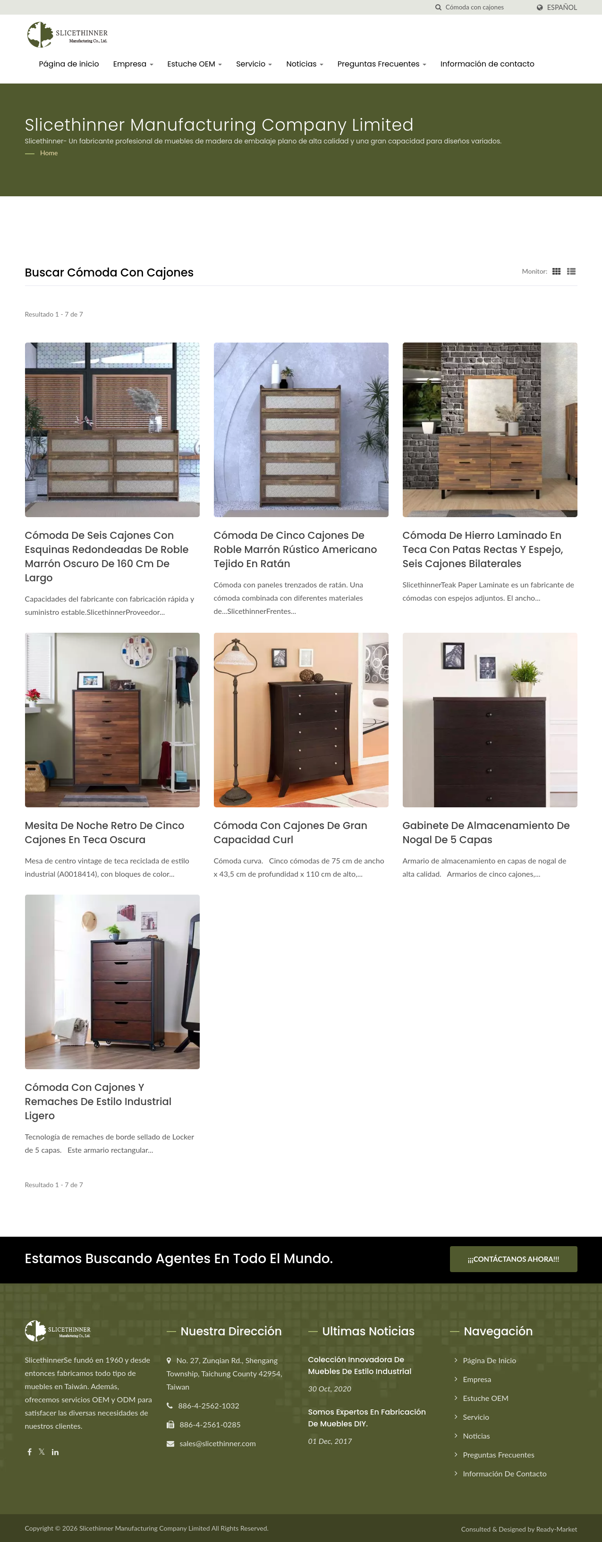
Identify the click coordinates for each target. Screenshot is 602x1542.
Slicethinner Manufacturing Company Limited (144, 1526)
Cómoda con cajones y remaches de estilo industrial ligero (98, 1102)
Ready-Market (556, 1527)
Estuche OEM (195, 64)
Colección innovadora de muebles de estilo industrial (360, 1363)
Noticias (304, 64)
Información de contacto (487, 64)
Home (49, 153)
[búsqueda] (439, 7)
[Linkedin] (55, 1450)
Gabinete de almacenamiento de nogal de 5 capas (486, 832)
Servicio (254, 64)
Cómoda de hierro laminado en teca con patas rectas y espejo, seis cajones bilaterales (483, 549)
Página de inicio (69, 64)
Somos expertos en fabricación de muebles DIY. (367, 1416)
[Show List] (571, 271)
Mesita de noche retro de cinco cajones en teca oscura (105, 832)
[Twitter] (41, 1450)
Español (562, 7)
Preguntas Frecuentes (382, 64)
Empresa (133, 64)
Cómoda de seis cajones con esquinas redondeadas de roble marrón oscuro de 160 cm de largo (107, 556)
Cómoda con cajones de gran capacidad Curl (291, 832)
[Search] (488, 7)
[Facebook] (29, 1450)
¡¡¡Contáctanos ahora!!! (514, 1259)
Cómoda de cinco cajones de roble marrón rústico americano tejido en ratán (295, 549)
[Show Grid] (557, 271)
